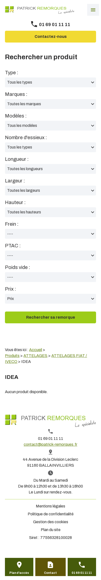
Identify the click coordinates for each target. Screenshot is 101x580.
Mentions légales (50, 506)
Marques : (16, 94)
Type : (11, 72)
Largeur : (15, 180)
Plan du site (51, 530)
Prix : (10, 289)
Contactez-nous (51, 36)
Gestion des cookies (50, 522)
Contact (50, 573)
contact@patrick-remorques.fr (50, 444)
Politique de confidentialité (51, 514)
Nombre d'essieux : (26, 137)
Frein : (12, 224)
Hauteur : (15, 202)
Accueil (35, 350)
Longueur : (17, 159)
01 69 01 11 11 (54, 24)
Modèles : (16, 116)
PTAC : (13, 245)
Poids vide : (17, 267)
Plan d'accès (19, 573)
